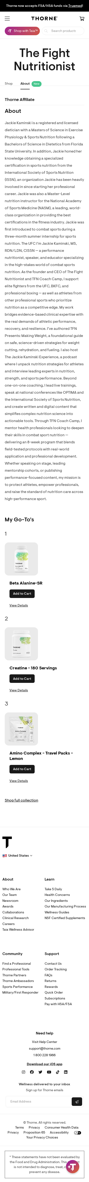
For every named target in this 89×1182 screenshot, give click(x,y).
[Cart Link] (82, 19)
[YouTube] (49, 1072)
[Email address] (38, 1102)
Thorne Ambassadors (18, 981)
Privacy (34, 1127)
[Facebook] (32, 1072)
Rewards (51, 987)
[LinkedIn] (65, 1072)
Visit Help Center (44, 1042)
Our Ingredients (56, 901)
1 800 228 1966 (44, 1055)
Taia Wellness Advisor (18, 930)
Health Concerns (57, 895)
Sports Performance (17, 987)
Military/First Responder (20, 992)
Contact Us (53, 964)
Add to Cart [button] (22, 594)
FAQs (48, 975)
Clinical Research (15, 918)
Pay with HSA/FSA (58, 1004)
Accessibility (59, 1132)
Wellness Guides (57, 912)
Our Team (9, 895)
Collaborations (13, 912)
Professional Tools (15, 969)
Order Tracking (56, 969)
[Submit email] (77, 1101)
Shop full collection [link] (21, 800)
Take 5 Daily (53, 889)
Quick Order (54, 992)
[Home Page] (44, 19)
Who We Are (11, 889)
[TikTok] (57, 1072)
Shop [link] (9, 84)
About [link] (25, 84)
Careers (8, 924)
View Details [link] (18, 605)
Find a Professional (16, 964)
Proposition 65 (34, 1132)
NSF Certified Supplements (65, 918)
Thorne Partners (14, 975)
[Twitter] (40, 1072)
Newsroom (10, 901)
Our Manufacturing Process (65, 906)
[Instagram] (23, 1072)
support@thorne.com (44, 1049)
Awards (8, 906)
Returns (50, 981)
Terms (19, 1127)
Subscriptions (55, 998)
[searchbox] (63, 31)
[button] (7, 19)
